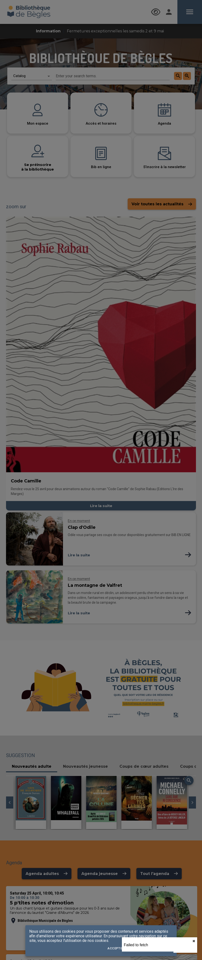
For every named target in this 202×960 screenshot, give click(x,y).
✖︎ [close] (193, 941)
